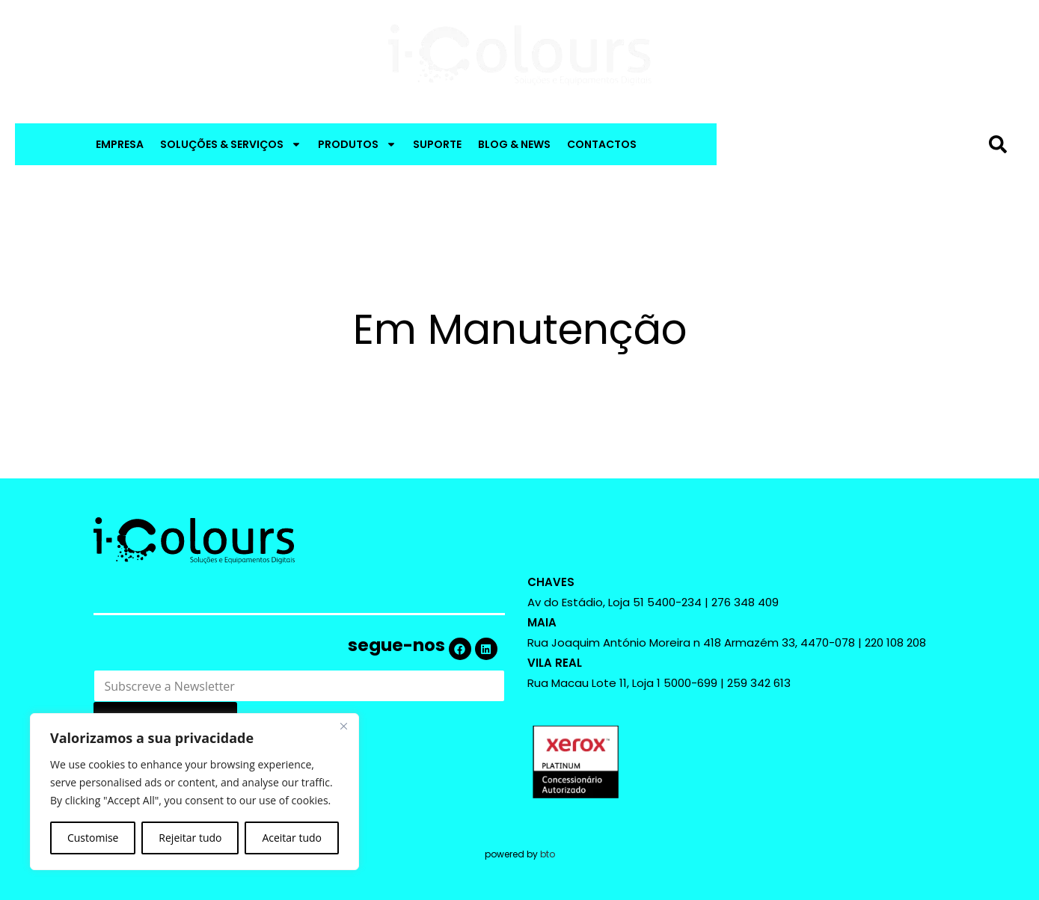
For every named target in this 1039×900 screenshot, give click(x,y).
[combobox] (855, 144)
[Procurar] (1001, 144)
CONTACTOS (602, 144)
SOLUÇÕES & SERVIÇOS (230, 144)
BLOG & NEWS (514, 144)
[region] (194, 791)
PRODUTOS (357, 144)
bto (547, 854)
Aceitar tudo (292, 837)
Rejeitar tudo (190, 837)
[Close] (343, 726)
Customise (93, 837)
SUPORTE (437, 144)
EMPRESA (120, 144)
